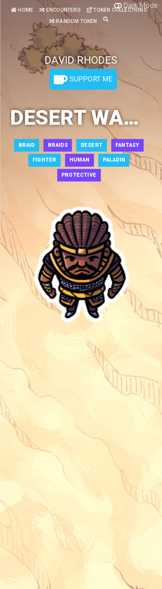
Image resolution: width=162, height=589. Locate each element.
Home (22, 10)
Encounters (59, 10)
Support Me (83, 80)
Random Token (73, 21)
